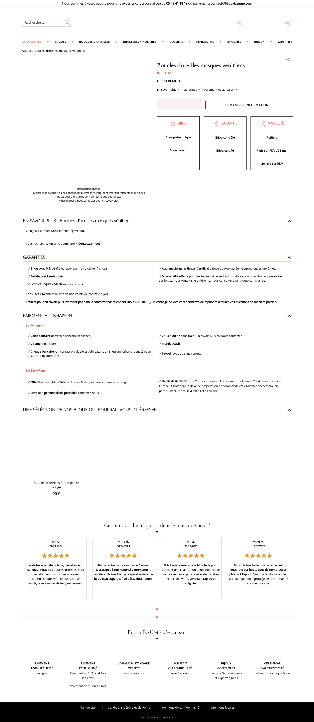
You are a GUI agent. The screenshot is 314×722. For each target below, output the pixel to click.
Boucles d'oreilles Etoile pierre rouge (56, 485)
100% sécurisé (42, 668)
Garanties (191, 89)
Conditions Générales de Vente (129, 707)
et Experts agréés (226, 678)
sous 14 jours (180, 673)
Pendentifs (205, 42)
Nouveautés (31, 42)
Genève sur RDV (272, 163)
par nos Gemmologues (226, 673)
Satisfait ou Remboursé (46, 276)
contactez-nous (88, 393)
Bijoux (259, 42)
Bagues (60, 42)
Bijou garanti (178, 150)
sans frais (88, 678)
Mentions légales (222, 707)
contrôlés (226, 668)
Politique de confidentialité (180, 707)
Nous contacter (231, 336)
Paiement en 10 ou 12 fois (88, 686)
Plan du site (88, 707)
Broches (234, 42)
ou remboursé (180, 668)
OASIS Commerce (164, 717)
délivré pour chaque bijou (272, 673)
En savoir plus (167, 89)
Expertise (285, 42)
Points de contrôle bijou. (92, 294)
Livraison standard (134, 663)
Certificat (203, 268)
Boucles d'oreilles (94, 42)
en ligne (41, 673)
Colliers (176, 42)
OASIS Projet (147, 717)
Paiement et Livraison (219, 89)
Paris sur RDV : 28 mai (272, 150)
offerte (134, 668)
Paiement (42, 663)
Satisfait (180, 663)
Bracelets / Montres (139, 42)
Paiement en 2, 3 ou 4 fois (88, 673)
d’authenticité (272, 668)
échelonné (88, 668)
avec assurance (134, 673)
